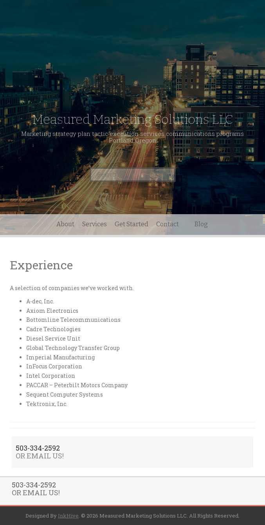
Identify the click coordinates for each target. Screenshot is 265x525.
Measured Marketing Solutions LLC (132, 119)
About (65, 224)
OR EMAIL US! (40, 455)
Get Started (131, 224)
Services (94, 224)
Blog (201, 224)
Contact (167, 224)
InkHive (68, 515)
